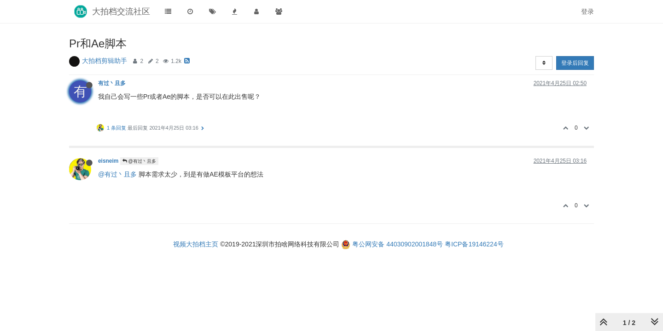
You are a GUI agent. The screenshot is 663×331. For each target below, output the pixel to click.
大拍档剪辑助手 (104, 60)
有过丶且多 (112, 83)
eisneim (108, 161)
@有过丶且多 (139, 161)
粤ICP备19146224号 (474, 244)
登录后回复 (575, 63)
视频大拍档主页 (195, 244)
